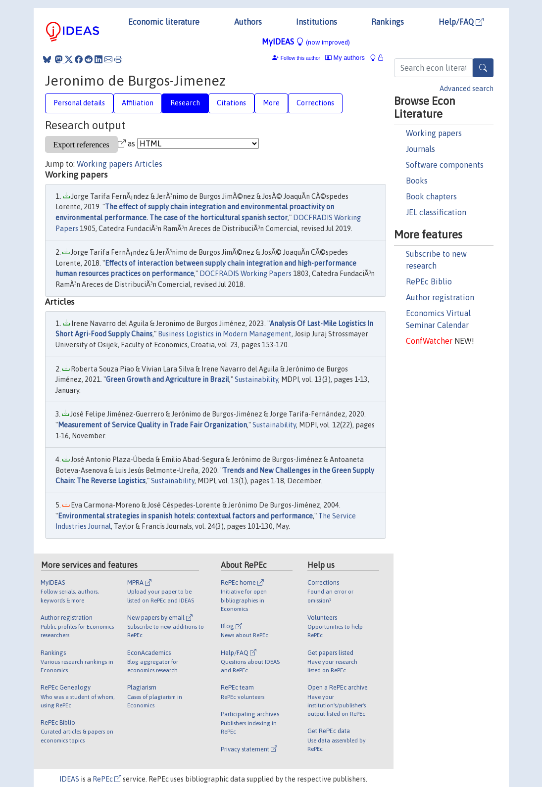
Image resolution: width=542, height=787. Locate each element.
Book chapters (431, 196)
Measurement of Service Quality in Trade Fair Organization (152, 425)
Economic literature (163, 21)
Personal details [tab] (79, 103)
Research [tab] (185, 103)
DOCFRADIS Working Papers (245, 274)
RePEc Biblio (429, 281)
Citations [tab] (231, 103)
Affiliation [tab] (137, 103)
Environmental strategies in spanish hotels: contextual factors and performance (185, 516)
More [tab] (271, 103)
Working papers (434, 133)
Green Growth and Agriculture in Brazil (167, 379)
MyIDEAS (306, 41)
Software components (445, 164)
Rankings (387, 21)
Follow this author (300, 58)
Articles (148, 163)
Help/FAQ (461, 21)
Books (417, 180)
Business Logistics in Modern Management (225, 334)
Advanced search (466, 89)
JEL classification (436, 212)
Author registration (440, 297)
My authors (345, 57)
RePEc (107, 779)
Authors (248, 21)
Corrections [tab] (315, 103)
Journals (420, 148)
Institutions (316, 21)
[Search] (483, 67)
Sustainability (256, 379)
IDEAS (69, 779)
